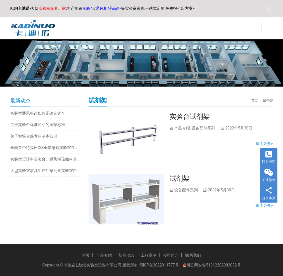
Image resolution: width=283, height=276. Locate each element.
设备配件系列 (203, 128)
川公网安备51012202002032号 (213, 265)
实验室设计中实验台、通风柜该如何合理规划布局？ (45, 159)
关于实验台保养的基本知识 (33, 136)
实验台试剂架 (190, 116)
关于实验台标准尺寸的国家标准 (37, 124)
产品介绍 (182, 128)
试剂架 (180, 178)
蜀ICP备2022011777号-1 (160, 265)
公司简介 (171, 255)
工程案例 (148, 255)
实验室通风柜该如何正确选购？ (37, 113)
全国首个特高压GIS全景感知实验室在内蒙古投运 (45, 147)
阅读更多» (264, 143)
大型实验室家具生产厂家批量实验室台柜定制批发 (45, 170)
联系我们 (193, 255)
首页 (254, 101)
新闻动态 (126, 255)
